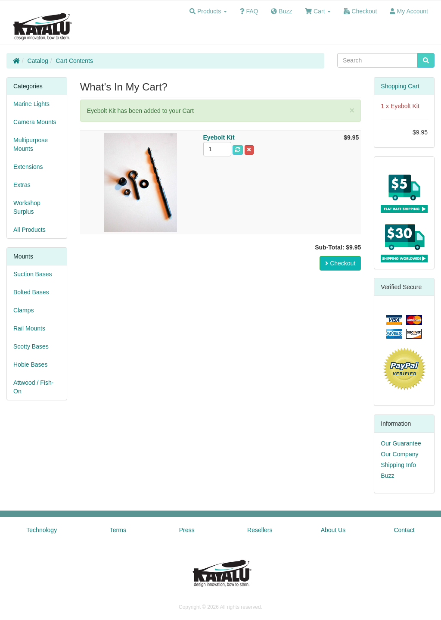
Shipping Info (398, 464)
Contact (404, 530)
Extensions (28, 166)
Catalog (38, 60)
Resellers (259, 530)
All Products (29, 229)
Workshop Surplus (26, 207)
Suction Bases (32, 274)
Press (187, 530)
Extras (22, 184)
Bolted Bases (31, 292)
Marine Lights (31, 103)
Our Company (399, 454)
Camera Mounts (34, 121)
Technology (41, 530)
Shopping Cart (400, 86)
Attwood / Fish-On (33, 387)
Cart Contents (74, 60)
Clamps (23, 310)
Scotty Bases (31, 346)
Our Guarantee (401, 443)
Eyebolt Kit (405, 106)
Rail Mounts (29, 328)
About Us (333, 530)
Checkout (340, 263)
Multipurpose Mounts (30, 144)
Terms (118, 530)
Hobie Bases (30, 364)
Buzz (387, 475)
